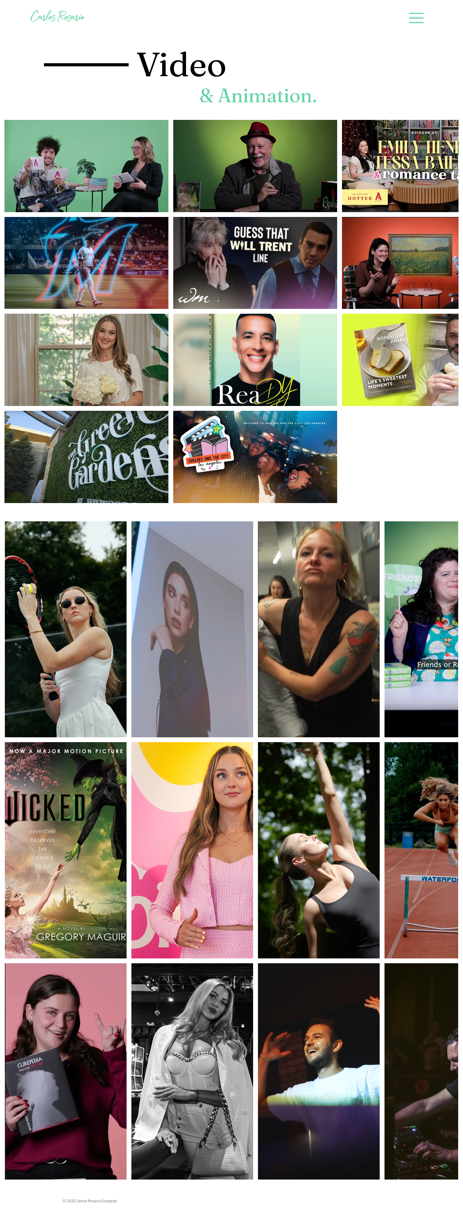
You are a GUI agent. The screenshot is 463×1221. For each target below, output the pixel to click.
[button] (416, 18)
